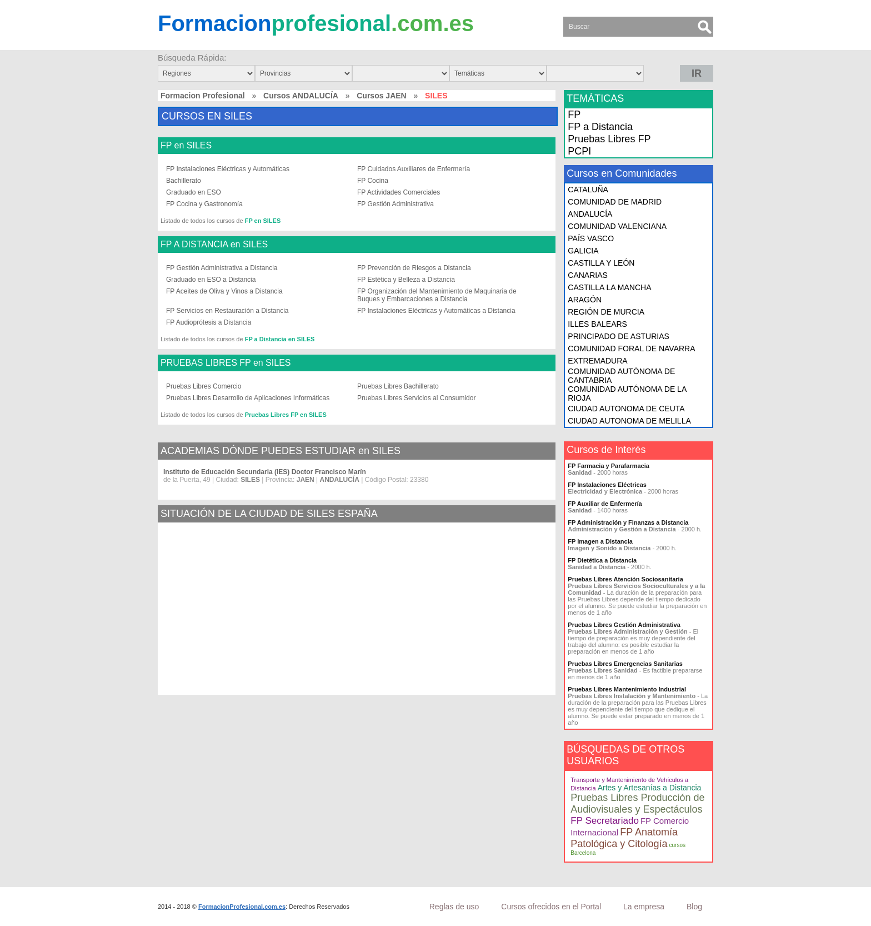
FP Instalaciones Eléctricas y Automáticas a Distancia (436, 311)
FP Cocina (372, 181)
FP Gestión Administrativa (395, 204)
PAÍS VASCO (591, 238)
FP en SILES (186, 145)
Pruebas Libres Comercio (203, 386)
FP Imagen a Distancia (600, 541)
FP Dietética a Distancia (602, 560)
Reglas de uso (454, 906)
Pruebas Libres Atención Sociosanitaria (625, 579)
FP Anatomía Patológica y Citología (624, 838)
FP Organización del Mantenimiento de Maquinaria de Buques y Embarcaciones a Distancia (437, 295)
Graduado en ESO (193, 192)
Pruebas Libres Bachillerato (398, 386)
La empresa (643, 906)
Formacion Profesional (203, 95)
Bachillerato (183, 181)
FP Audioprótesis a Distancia (208, 322)
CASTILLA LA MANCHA (609, 287)
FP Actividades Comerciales (398, 192)
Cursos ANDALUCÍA (300, 95)
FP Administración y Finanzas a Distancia (628, 522)
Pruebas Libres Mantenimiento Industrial (627, 689)
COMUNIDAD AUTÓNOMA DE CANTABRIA (621, 376)
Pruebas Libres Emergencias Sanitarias (625, 663)
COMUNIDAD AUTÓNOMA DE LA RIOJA (627, 393)
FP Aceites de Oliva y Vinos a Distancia (224, 291)
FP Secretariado (604, 820)
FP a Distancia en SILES (280, 339)
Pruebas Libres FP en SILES (286, 414)
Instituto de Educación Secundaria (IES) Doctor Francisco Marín (264, 472)
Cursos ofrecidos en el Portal (551, 906)
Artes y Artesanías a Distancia (650, 787)
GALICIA (583, 250)
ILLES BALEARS (597, 324)
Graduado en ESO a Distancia (211, 279)
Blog (694, 906)
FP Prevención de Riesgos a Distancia (414, 268)
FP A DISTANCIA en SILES (214, 244)
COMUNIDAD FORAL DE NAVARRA (631, 348)
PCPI (579, 151)
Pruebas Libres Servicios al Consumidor (416, 398)
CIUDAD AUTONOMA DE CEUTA (626, 408)
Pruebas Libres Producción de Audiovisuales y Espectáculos (637, 803)
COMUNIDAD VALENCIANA (617, 226)
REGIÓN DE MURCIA (606, 311)
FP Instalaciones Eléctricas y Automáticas (227, 169)
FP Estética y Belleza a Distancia (406, 279)
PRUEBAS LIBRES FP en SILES (226, 363)
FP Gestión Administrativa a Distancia (222, 268)
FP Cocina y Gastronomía (204, 204)
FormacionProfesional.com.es (242, 906)
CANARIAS (588, 275)
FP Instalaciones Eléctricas (607, 484)
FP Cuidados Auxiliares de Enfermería (413, 169)
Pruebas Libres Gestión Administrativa (624, 624)
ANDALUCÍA (590, 214)
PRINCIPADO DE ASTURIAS (618, 336)
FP (574, 114)
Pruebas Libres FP (609, 139)
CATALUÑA (588, 189)
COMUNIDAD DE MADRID (615, 201)
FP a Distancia (600, 126)
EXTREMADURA (597, 360)
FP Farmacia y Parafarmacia (608, 465)
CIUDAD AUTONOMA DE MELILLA (629, 420)
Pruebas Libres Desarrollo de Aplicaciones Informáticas (247, 398)
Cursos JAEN (381, 95)
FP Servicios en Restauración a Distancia (227, 311)
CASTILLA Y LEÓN (601, 262)
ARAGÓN (585, 299)
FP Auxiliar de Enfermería (605, 503)
